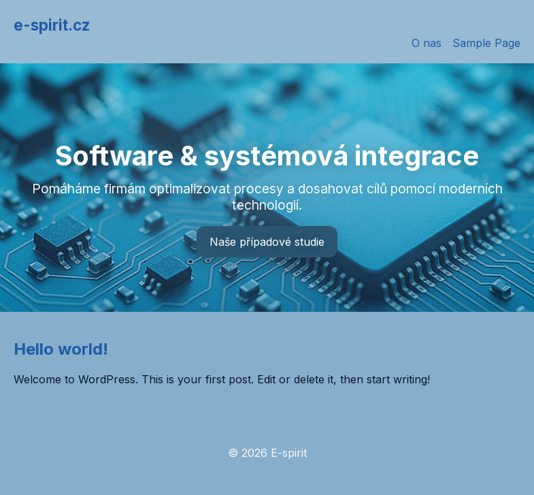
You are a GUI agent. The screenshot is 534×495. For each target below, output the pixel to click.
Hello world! (61, 349)
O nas (426, 43)
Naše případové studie (267, 242)
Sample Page (486, 43)
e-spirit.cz (52, 25)
